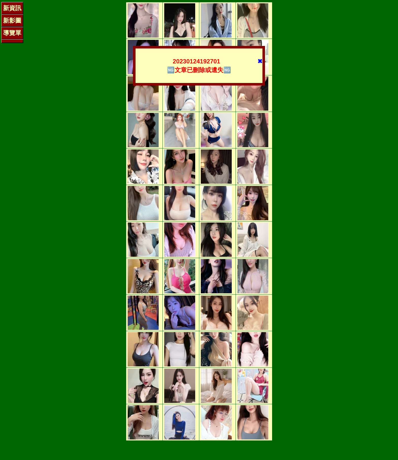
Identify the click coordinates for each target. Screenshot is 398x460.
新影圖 (12, 20)
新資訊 (12, 8)
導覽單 (12, 32)
